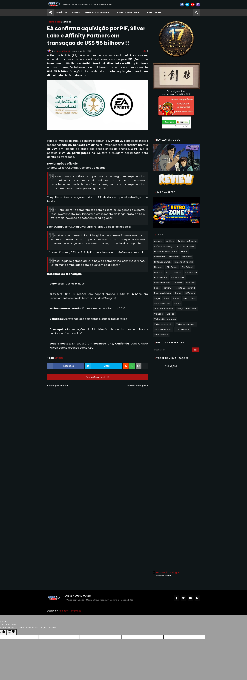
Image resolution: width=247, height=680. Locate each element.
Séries (177, 303)
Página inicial (54, 21)
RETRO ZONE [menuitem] (154, 12)
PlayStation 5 (177, 277)
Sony (166, 298)
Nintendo (187, 256)
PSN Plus (177, 272)
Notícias (67, 21)
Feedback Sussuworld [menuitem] (98, 12)
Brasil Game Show (185, 246)
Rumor (178, 293)
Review (167, 287)
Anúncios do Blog (163, 246)
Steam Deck (189, 298)
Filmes (184, 251)
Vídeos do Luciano (185, 324)
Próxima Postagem (136, 386)
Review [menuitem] (76, 12)
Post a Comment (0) (97, 377)
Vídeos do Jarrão (163, 324)
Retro (157, 287)
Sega (157, 298)
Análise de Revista (187, 241)
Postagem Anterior (58, 386)
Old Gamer (172, 267)
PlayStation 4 (160, 277)
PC (167, 272)
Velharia (158, 313)
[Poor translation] (11, 632)
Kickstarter (159, 256)
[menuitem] (50, 12)
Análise (170, 241)
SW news (190, 293)
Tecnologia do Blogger (166, 572)
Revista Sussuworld (185, 287)
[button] (196, 12)
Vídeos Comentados (165, 319)
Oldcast (158, 272)
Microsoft (173, 256)
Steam (176, 298)
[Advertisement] (176, 420)
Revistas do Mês (162, 293)
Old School (187, 267)
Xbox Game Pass (163, 329)
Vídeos (170, 313)
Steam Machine (162, 303)
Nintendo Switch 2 (184, 261)
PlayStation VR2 (162, 282)
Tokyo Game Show (186, 308)
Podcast (178, 282)
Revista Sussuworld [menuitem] (129, 12)
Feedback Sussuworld (165, 251)
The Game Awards (163, 308)
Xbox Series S (182, 329)
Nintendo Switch (162, 261)
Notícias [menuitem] (61, 12)
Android (158, 241)
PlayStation (191, 272)
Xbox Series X (161, 334)
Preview (190, 282)
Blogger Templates (70, 610)
